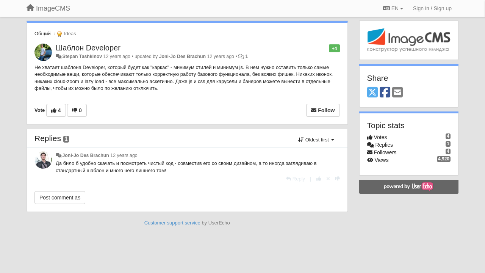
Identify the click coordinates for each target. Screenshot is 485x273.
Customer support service (172, 223)
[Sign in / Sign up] (432, 8)
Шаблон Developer (88, 48)
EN (393, 8)
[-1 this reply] (337, 179)
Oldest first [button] (316, 140)
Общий (42, 33)
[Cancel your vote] (328, 179)
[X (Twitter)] (372, 92)
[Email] (397, 92)
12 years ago (123, 155)
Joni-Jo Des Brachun (182, 56)
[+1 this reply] (318, 179)
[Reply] (295, 179)
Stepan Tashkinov (82, 56)
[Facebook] (385, 92)
